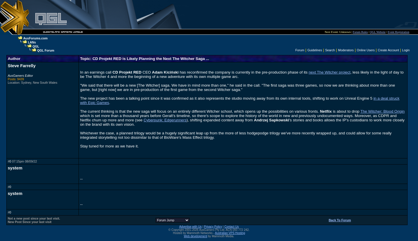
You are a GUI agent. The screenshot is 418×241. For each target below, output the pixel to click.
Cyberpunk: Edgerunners (165, 120)
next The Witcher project (329, 72)
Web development (195, 236)
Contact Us (231, 226)
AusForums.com (35, 38)
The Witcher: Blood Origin (382, 111)
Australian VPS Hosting (230, 233)
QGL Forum (45, 50)
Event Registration (398, 32)
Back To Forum (340, 220)
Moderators (346, 50)
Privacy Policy (213, 226)
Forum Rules (360, 32)
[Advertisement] (288, 14)
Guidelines (314, 50)
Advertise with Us (190, 226)
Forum (299, 50)
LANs (32, 42)
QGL (35, 46)
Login (406, 50)
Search (330, 50)
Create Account (388, 50)
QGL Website (378, 32)
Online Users (366, 50)
